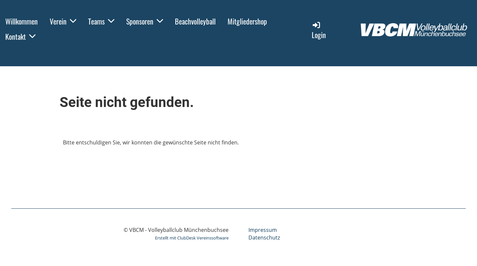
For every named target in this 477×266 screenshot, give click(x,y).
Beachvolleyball (195, 21)
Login (319, 30)
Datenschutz (264, 237)
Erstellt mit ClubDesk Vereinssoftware (192, 238)
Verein (63, 21)
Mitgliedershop (247, 21)
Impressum (262, 230)
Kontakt (20, 36)
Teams (101, 21)
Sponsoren (144, 21)
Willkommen (21, 21)
